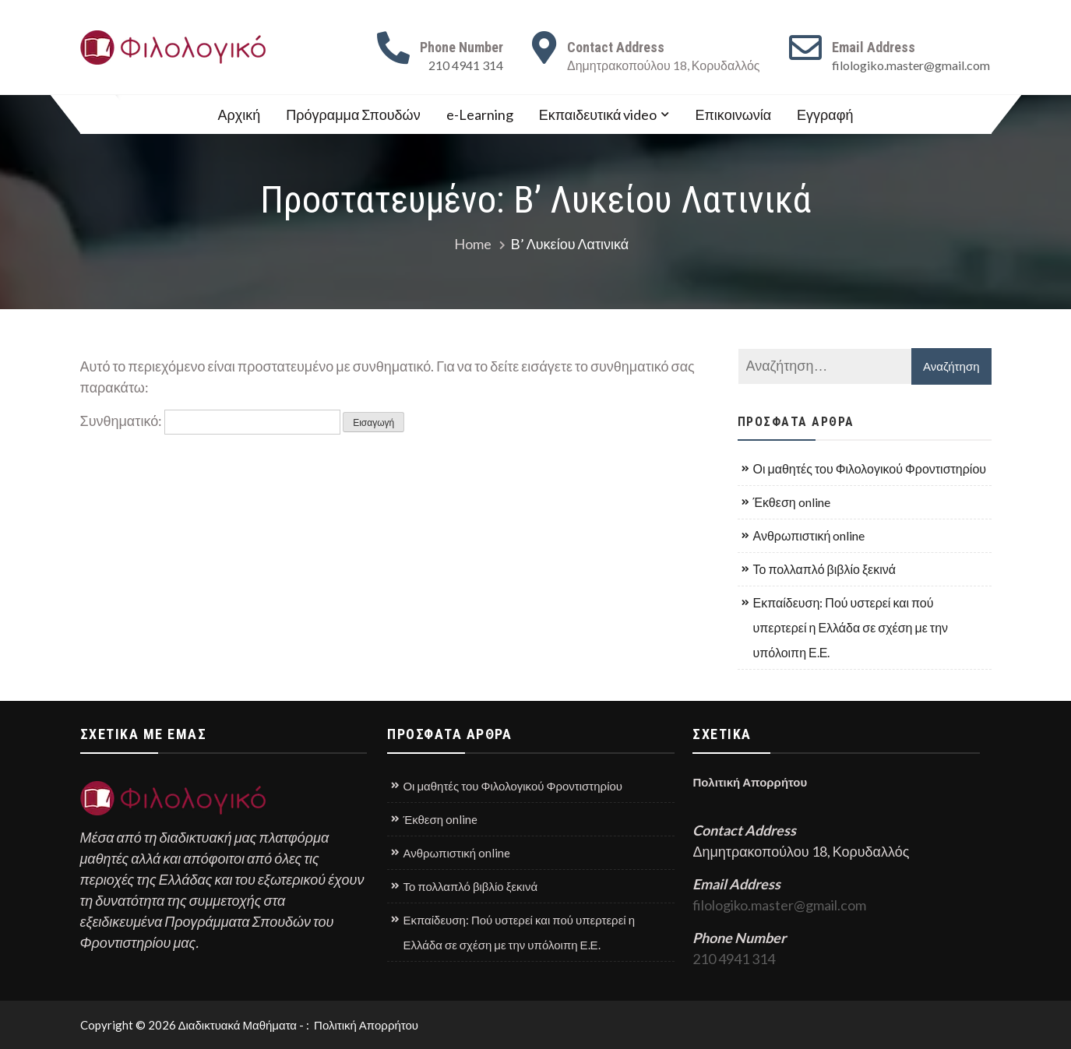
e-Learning (479, 114)
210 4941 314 (465, 65)
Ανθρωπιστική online (809, 535)
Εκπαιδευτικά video (598, 114)
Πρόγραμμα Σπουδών (353, 114)
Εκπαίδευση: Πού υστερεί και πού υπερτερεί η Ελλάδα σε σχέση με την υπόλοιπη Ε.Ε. (851, 627)
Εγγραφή (825, 114)
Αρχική (239, 114)
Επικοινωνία (733, 114)
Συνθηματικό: (210, 420)
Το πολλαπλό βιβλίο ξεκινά (825, 568)
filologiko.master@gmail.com (911, 65)
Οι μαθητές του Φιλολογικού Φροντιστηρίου (870, 468)
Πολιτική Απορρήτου (750, 782)
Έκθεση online (791, 502)
